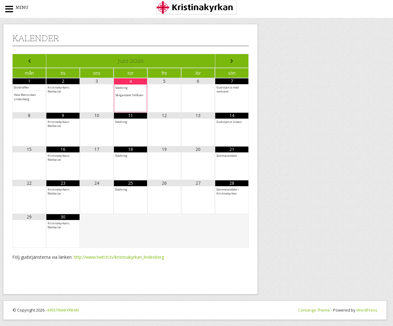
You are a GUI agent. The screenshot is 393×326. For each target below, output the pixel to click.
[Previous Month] (29, 61)
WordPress (366, 310)
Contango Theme (314, 310)
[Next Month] (231, 61)
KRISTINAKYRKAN (63, 310)
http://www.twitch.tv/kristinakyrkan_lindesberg (119, 257)
